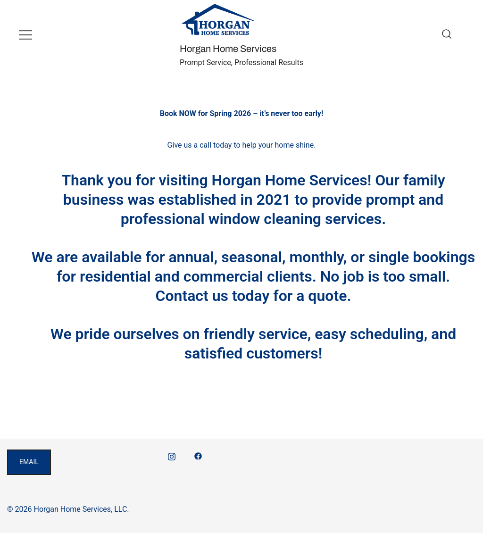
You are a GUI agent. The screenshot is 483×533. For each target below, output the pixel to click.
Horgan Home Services (228, 48)
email (29, 462)
